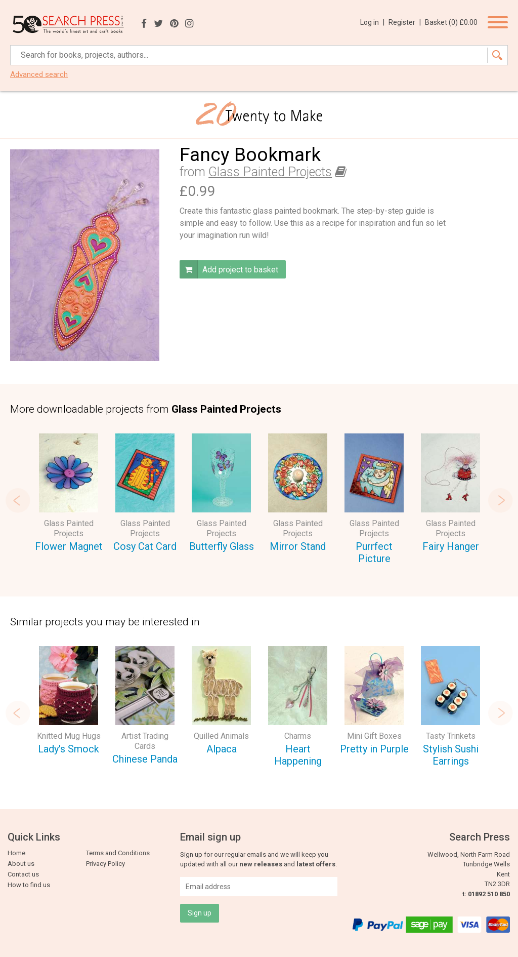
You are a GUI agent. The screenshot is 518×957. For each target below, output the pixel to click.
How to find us (29, 885)
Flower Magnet (69, 546)
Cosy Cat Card (145, 546)
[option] (68, 494)
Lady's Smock (68, 749)
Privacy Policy (105, 863)
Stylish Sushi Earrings (451, 755)
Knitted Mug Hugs (69, 736)
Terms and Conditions (118, 853)
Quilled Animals (221, 736)
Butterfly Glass (221, 546)
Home (16, 853)
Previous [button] (17, 500)
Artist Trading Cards (144, 741)
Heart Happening (298, 755)
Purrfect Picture (374, 552)
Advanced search (39, 74)
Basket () (451, 22)
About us (21, 863)
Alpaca (221, 749)
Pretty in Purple (374, 749)
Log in (372, 22)
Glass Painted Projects (270, 172)
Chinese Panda (145, 759)
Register (404, 22)
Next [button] (500, 500)
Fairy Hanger (450, 546)
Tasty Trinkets (451, 736)
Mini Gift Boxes (374, 736)
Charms (297, 736)
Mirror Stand (298, 546)
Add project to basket (229, 269)
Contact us (23, 874)
